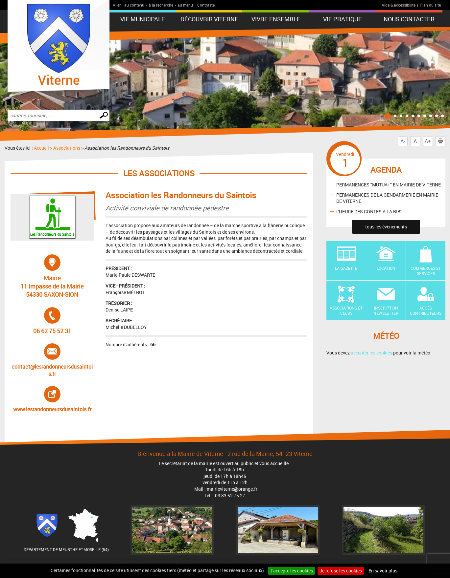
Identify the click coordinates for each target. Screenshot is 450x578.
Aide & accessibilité (398, 5)
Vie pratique (342, 19)
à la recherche (161, 5)
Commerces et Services (426, 271)
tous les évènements (386, 227)
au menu (185, 5)
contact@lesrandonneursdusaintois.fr (52, 360)
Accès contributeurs (425, 310)
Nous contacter (409, 19)
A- (402, 141)
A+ (428, 141)
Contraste (206, 5)
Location (386, 268)
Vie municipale (142, 19)
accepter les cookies (371, 353)
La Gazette (346, 268)
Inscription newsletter (385, 310)
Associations (66, 148)
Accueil (41, 148)
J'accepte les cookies (291, 570)
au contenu (134, 5)
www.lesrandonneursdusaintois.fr (52, 399)
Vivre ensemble (275, 19)
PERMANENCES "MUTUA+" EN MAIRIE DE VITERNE (388, 185)
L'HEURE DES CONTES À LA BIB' (368, 211)
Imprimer (442, 141)
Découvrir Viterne (209, 19)
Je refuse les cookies (341, 570)
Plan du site (430, 5)
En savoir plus (382, 570)
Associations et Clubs (346, 310)
